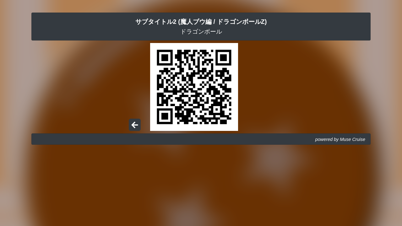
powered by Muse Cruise (340, 139)
